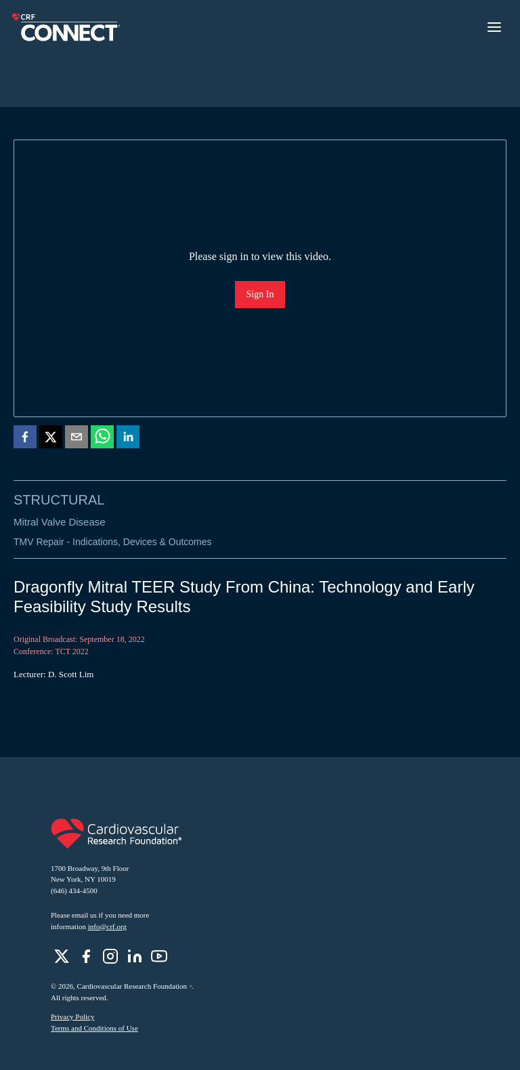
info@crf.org (107, 926)
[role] (61, 956)
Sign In (260, 294)
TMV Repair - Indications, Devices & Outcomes (113, 541)
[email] (76, 439)
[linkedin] (127, 439)
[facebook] (25, 439)
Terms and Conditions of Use (94, 1028)
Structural (59, 499)
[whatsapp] (102, 439)
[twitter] (50, 439)
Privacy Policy (72, 1016)
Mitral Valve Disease (60, 522)
